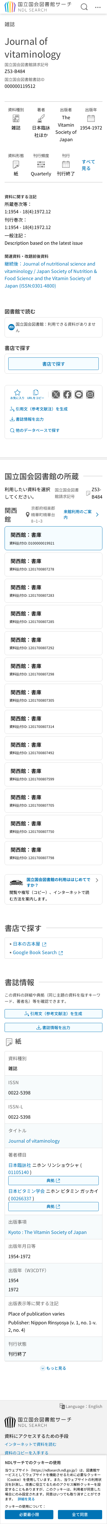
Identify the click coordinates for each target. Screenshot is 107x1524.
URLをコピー (35, 394)
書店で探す (53, 363)
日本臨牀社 (19, 1164)
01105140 (18, 1172)
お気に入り (17, 394)
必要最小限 (29, 1514)
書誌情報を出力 (26, 419)
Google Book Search (38, 952)
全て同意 (80, 1514)
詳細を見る (26, 1498)
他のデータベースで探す (34, 430)
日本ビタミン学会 (26, 1190)
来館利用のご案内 (82, 514)
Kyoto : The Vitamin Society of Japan (47, 1231)
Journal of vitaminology (34, 1140)
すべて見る (88, 164)
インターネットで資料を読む (30, 1444)
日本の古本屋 (30, 943)
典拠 (54, 1180)
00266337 (21, 1198)
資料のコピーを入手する (27, 1453)
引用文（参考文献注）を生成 (38, 409)
